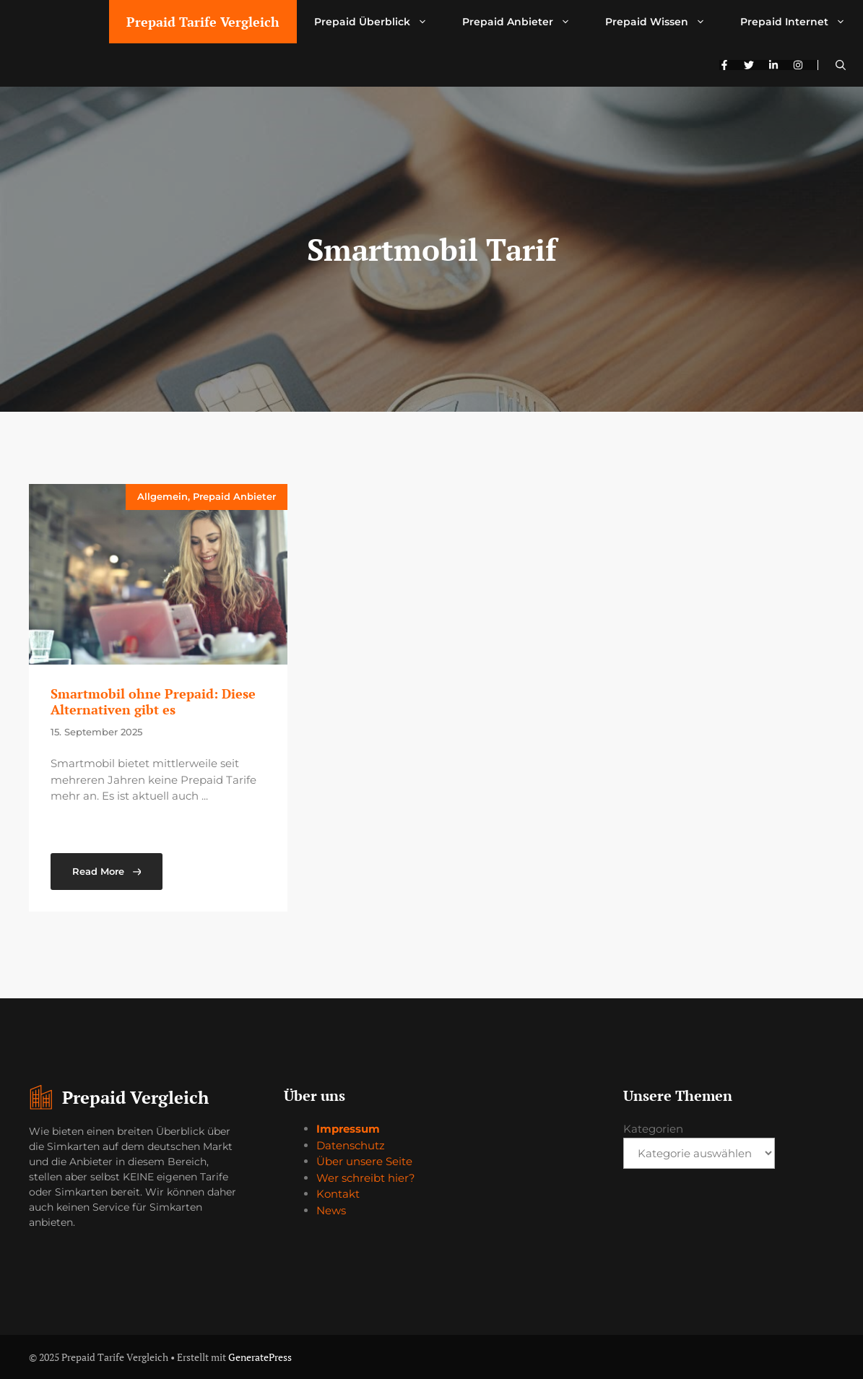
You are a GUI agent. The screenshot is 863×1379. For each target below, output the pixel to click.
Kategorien (653, 1129)
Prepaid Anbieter (525, 21)
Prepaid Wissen (664, 21)
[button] (840, 65)
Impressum (348, 1129)
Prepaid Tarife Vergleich (202, 21)
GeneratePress (260, 1357)
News (331, 1210)
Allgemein (162, 496)
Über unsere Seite (364, 1161)
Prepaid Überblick (379, 21)
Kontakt (338, 1194)
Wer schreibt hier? (365, 1178)
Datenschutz (350, 1145)
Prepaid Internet (801, 21)
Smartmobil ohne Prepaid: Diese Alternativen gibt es (153, 701)
